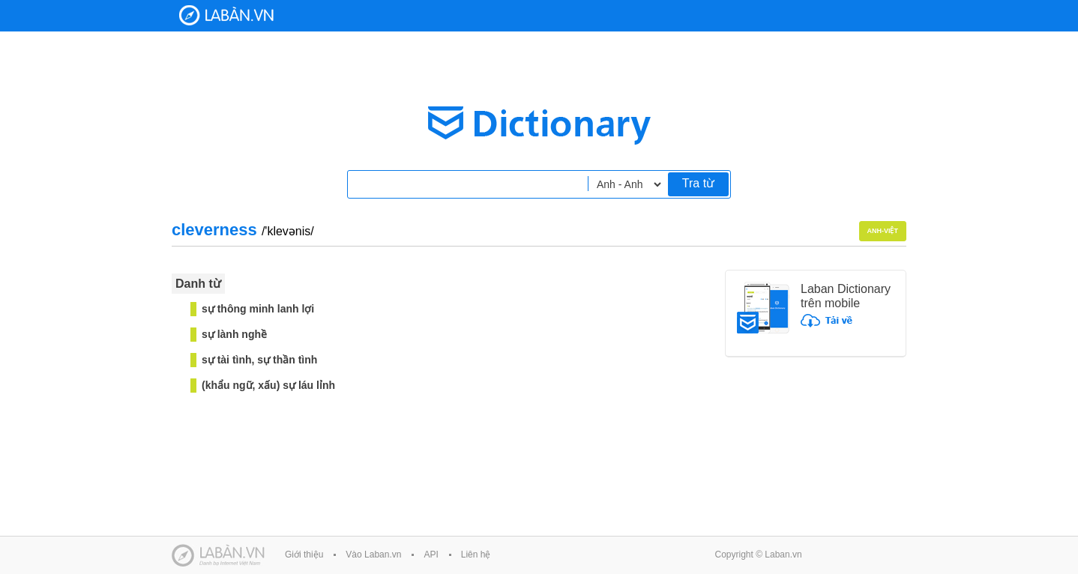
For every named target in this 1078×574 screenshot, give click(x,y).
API (431, 554)
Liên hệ (476, 554)
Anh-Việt (883, 231)
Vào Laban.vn (373, 554)
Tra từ (698, 183)
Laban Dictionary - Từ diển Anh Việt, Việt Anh (226, 15)
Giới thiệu (304, 554)
